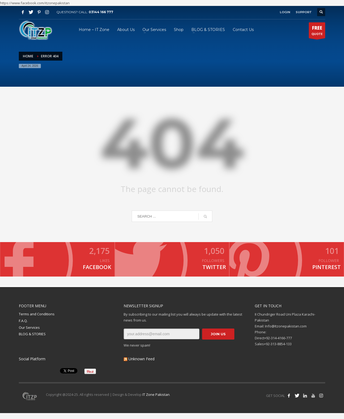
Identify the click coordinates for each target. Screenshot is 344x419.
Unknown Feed (141, 364)
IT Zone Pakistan (156, 400)
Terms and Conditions (37, 319)
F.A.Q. (23, 326)
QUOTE (317, 31)
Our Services (29, 333)
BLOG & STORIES (32, 339)
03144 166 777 (101, 12)
